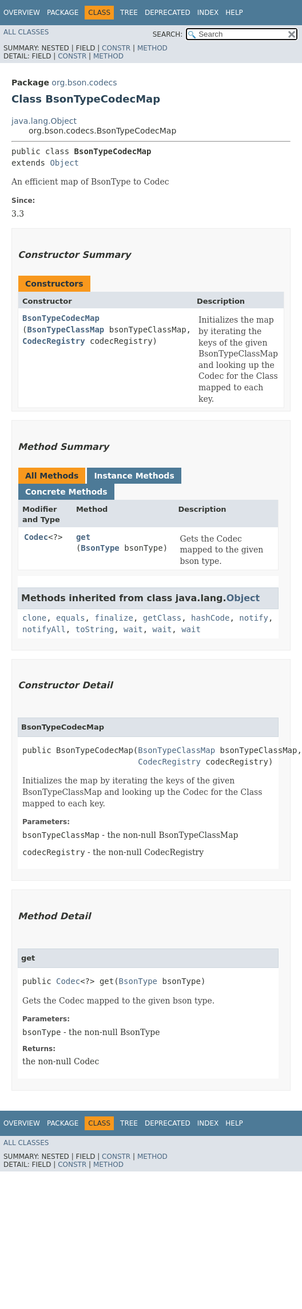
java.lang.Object (44, 121)
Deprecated (167, 13)
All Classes (26, 32)
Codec (36, 537)
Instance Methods (134, 475)
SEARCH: (168, 34)
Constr (116, 48)
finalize (113, 617)
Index (208, 13)
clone (34, 617)
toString (95, 629)
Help (234, 13)
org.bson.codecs (84, 82)
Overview (21, 13)
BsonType (100, 547)
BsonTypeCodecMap (61, 318)
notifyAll (44, 629)
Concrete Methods (66, 491)
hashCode (210, 617)
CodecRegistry (53, 341)
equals (70, 617)
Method (152, 48)
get (83, 537)
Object (64, 162)
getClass (162, 617)
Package (62, 13)
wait (133, 629)
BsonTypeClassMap (65, 329)
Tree (129, 13)
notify (253, 617)
